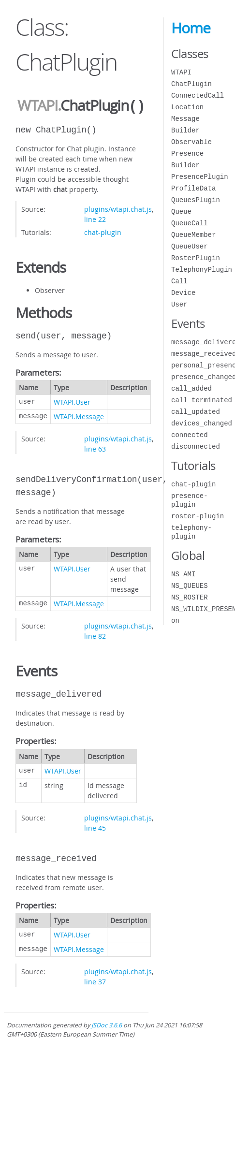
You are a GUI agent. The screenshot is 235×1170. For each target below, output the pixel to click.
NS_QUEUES (189, 585)
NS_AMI (183, 574)
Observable (191, 141)
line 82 (95, 635)
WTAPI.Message (79, 415)
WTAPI (37, 106)
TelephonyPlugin (201, 269)
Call (179, 281)
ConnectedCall (197, 95)
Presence (187, 153)
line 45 (95, 827)
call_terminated (201, 400)
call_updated (195, 411)
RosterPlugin (195, 258)
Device (183, 292)
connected (189, 434)
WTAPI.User (72, 401)
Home (190, 28)
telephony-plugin (191, 532)
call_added (191, 388)
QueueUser (189, 246)
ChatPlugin (191, 83)
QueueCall (189, 223)
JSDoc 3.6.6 (106, 1024)
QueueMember (193, 234)
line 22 (95, 218)
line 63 (95, 448)
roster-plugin (197, 516)
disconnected (195, 446)
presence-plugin (189, 500)
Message (185, 118)
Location (187, 107)
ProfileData (193, 188)
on (175, 620)
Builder (185, 130)
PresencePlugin (199, 176)
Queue (181, 211)
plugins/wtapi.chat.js (118, 208)
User (179, 304)
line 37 (95, 980)
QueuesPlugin (195, 200)
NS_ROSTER (189, 597)
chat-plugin (102, 231)
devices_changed (201, 423)
